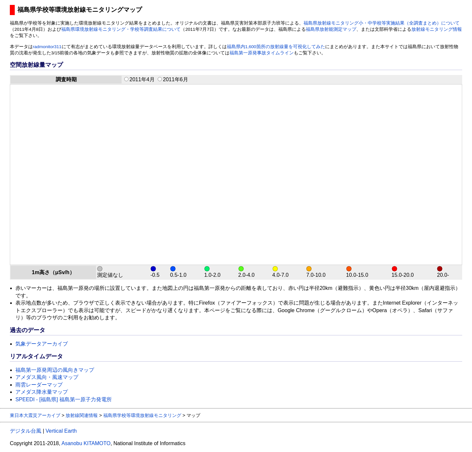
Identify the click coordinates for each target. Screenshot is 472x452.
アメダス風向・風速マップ (46, 377)
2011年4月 (139, 79)
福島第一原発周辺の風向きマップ (54, 370)
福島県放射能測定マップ (331, 29)
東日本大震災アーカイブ (35, 415)
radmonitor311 (47, 46)
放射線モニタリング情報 (436, 29)
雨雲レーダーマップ (39, 384)
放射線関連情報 (82, 415)
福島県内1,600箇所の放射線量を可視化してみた (276, 46)
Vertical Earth (61, 431)
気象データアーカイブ (41, 344)
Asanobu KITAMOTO (85, 443)
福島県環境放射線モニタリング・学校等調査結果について (121, 29)
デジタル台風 (25, 431)
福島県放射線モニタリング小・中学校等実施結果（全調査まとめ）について (382, 23)
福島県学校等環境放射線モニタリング (142, 415)
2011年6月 (173, 79)
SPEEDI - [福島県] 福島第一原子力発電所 (63, 399)
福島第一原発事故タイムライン (261, 52)
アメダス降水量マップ (41, 392)
